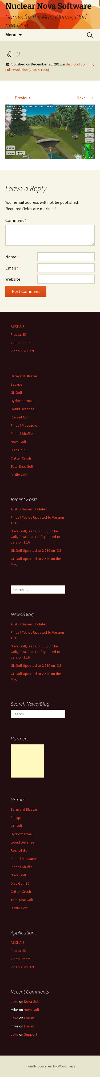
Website (12, 279)
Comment (16, 220)
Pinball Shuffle (22, 433)
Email (12, 268)
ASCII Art (17, 326)
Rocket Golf (20, 417)
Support (30, 1034)
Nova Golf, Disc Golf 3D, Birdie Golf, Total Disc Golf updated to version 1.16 (35, 537)
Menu (11, 35)
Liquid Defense (22, 409)
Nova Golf (18, 441)
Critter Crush (21, 458)
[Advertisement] (27, 761)
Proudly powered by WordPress (50, 1066)
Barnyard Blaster (24, 376)
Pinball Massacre (24, 425)
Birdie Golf (19, 474)
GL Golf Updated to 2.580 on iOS (36, 550)
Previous (17, 97)
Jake (14, 1001)
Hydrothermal (22, 400)
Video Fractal (21, 342)
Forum (29, 1018)
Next (86, 97)
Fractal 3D (18, 334)
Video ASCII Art (22, 350)
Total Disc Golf (22, 466)
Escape (16, 384)
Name (12, 256)
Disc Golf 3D (75, 64)
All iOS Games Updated (29, 509)
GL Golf (16, 392)
